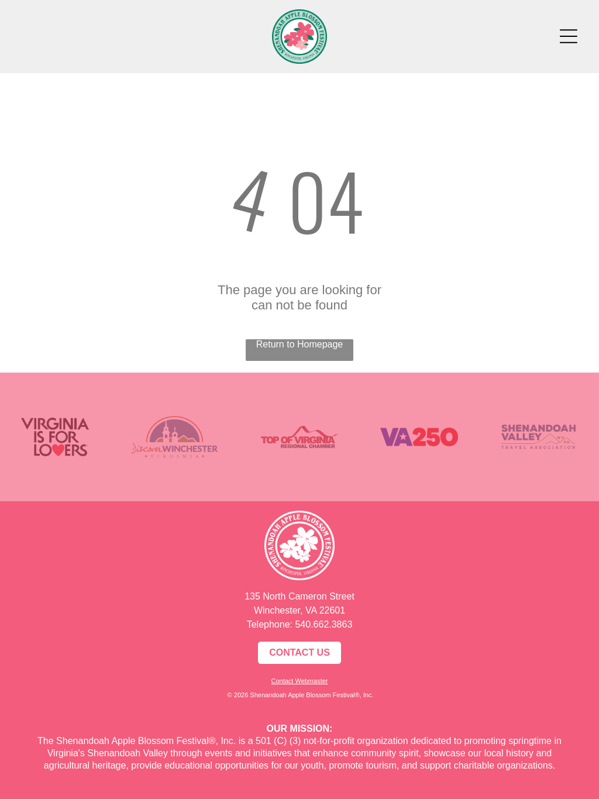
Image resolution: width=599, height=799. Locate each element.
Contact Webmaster (299, 680)
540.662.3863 (323, 624)
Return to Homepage (299, 344)
